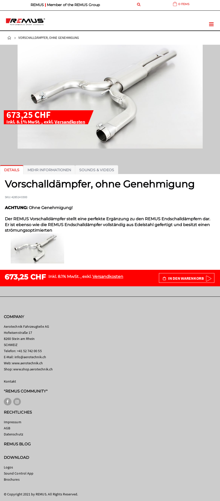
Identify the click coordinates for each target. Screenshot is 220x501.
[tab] (11, 170)
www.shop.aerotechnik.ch (33, 369)
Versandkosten (69, 122)
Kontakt (10, 381)
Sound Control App (18, 473)
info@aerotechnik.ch (30, 357)
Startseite (9, 38)
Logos (8, 467)
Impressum (12, 422)
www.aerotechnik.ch (27, 363)
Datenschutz (13, 434)
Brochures (12, 479)
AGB (7, 428)
